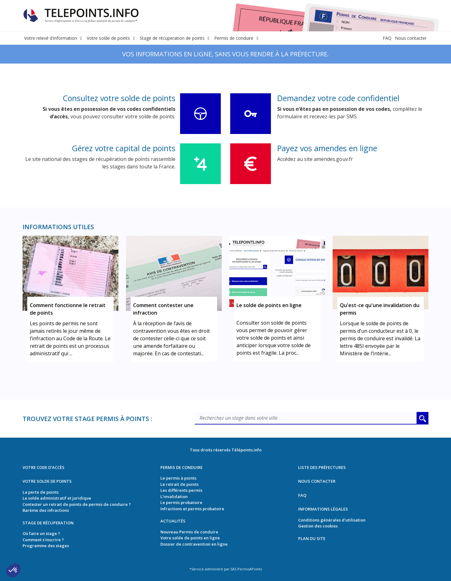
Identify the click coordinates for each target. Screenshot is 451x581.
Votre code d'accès (44, 467)
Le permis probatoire (181, 502)
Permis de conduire (233, 38)
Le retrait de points (179, 484)
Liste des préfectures (322, 467)
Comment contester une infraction (163, 309)
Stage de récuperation (48, 523)
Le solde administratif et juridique (57, 498)
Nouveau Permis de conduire (189, 532)
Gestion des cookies (318, 526)
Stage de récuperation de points (172, 38)
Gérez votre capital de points (123, 148)
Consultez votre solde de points (119, 98)
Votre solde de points (108, 38)
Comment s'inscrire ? (43, 539)
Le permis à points (178, 478)
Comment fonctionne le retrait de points (68, 309)
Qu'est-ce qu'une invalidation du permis (379, 309)
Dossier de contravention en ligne (194, 544)
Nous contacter (411, 38)
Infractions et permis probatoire (192, 509)
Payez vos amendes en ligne (327, 148)
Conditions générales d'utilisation (331, 520)
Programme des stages (46, 545)
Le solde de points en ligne (269, 305)
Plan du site (311, 538)
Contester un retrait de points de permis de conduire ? (77, 504)
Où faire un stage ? (41, 533)
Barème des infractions (46, 510)
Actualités (172, 521)
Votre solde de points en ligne (190, 538)
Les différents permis (181, 490)
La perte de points (41, 492)
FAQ (387, 38)
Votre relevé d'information (50, 38)
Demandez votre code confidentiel (338, 98)
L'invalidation (174, 496)
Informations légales (323, 509)
